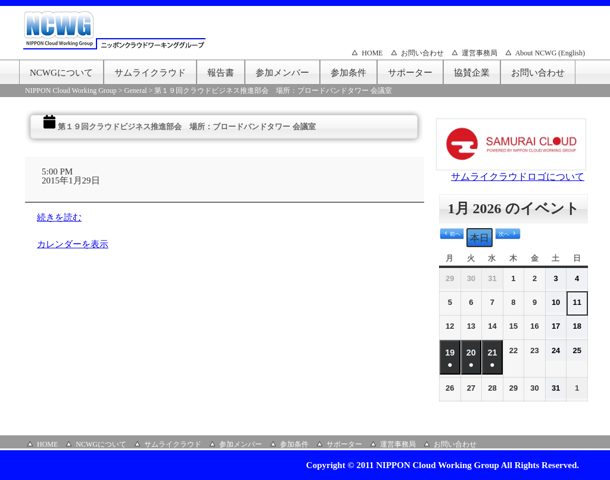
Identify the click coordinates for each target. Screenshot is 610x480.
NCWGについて (61, 72)
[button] (452, 234)
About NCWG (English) (550, 53)
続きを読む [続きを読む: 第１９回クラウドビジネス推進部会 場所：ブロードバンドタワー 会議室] (59, 217)
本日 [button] (479, 238)
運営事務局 (479, 53)
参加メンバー (282, 72)
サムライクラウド (150, 72)
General (136, 90)
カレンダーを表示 (72, 244)
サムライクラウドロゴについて (517, 177)
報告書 (220, 72)
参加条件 (348, 72)
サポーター (410, 72)
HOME (372, 53)
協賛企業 (472, 72)
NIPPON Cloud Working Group (71, 90)
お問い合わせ (422, 53)
